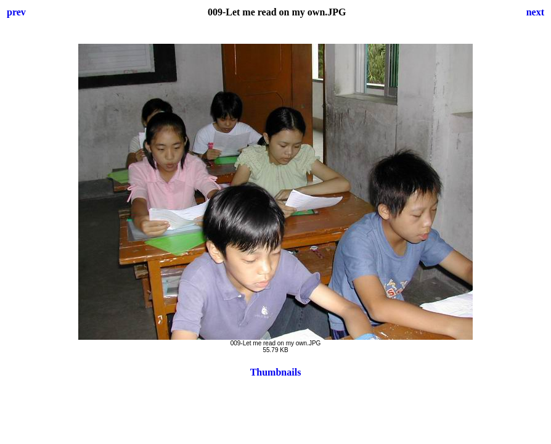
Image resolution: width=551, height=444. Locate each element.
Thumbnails (275, 372)
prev (16, 12)
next (535, 12)
